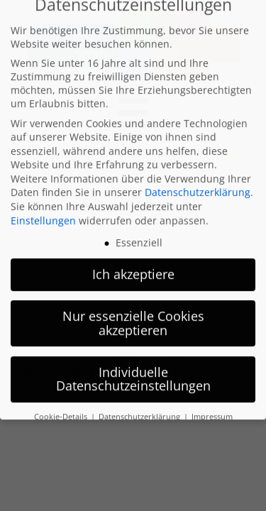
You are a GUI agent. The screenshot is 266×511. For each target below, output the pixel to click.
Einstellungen (43, 202)
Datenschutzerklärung (197, 174)
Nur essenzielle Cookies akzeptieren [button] (133, 305)
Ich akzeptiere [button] (133, 256)
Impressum (212, 399)
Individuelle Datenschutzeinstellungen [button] (133, 361)
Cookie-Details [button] (61, 399)
